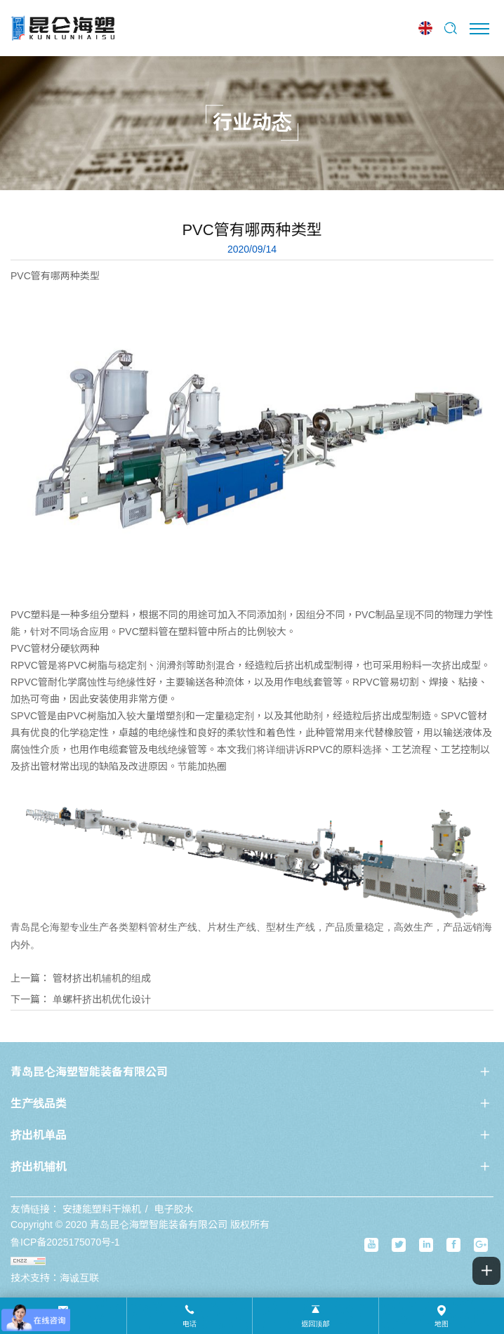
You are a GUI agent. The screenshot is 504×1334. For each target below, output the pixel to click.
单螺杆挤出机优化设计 (102, 999)
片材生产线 (231, 927)
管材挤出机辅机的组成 (102, 978)
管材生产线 (172, 927)
